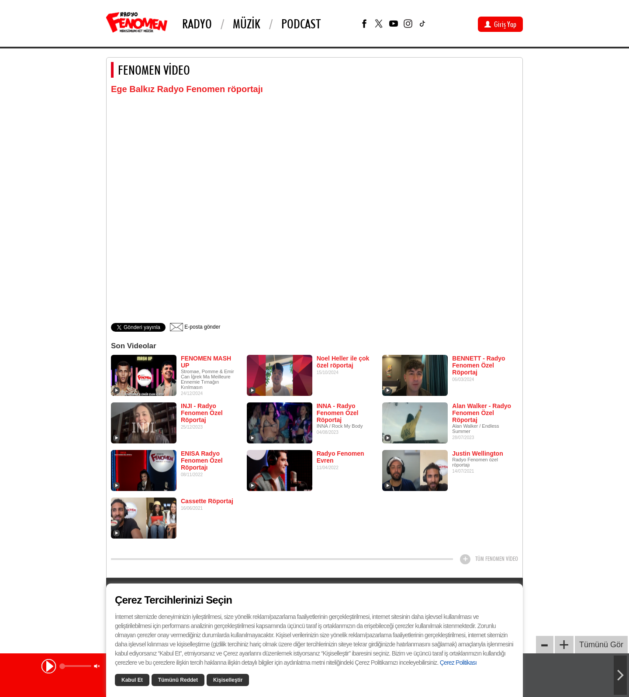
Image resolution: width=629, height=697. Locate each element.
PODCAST (301, 23)
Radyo (197, 23)
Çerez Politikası (458, 662)
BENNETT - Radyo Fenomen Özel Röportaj (478, 365)
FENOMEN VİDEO (154, 70)
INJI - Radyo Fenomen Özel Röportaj (202, 412)
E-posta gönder (195, 327)
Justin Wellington (477, 453)
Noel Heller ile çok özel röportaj (343, 362)
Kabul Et (132, 680)
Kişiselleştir (227, 680)
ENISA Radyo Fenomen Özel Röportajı (202, 460)
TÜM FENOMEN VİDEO (496, 558)
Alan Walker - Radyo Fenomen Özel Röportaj (481, 412)
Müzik (246, 23)
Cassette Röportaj (207, 501)
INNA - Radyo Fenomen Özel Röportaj (338, 412)
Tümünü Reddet (178, 680)
